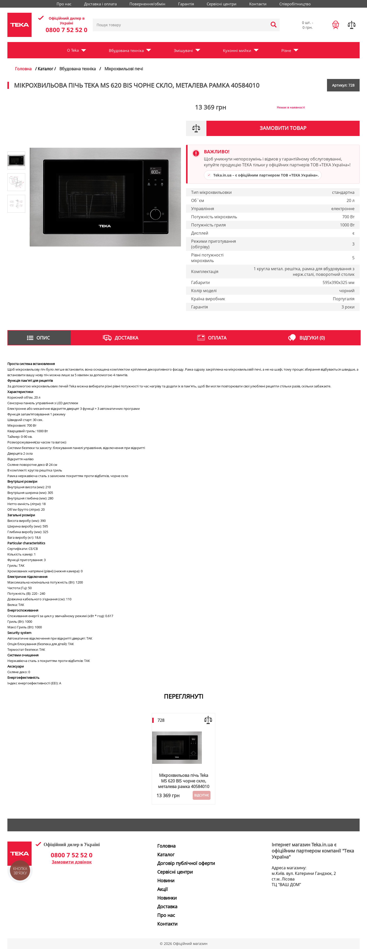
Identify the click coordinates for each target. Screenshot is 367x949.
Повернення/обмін (147, 3)
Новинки (167, 898)
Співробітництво (295, 3)
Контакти (258, 3)
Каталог (166, 854)
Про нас (64, 3)
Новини (165, 880)
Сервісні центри (222, 3)
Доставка (167, 906)
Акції (162, 889)
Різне (286, 50)
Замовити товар (283, 128)
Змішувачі (183, 50)
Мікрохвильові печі (123, 69)
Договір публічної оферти (186, 863)
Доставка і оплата (100, 3)
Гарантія (186, 3)
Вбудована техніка (126, 50)
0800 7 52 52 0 (66, 29)
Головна (23, 69)
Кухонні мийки (237, 50)
